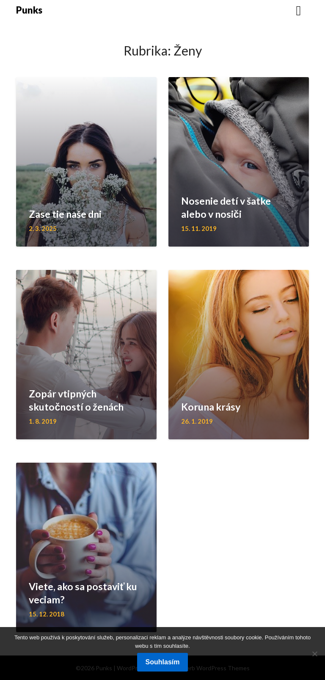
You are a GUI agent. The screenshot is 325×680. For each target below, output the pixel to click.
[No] (314, 653)
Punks (29, 10)
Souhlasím (163, 662)
